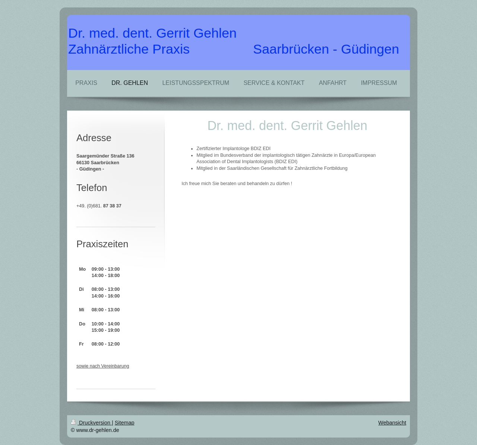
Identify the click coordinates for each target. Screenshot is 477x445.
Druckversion (91, 423)
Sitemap (125, 423)
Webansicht (392, 423)
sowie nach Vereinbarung (102, 366)
